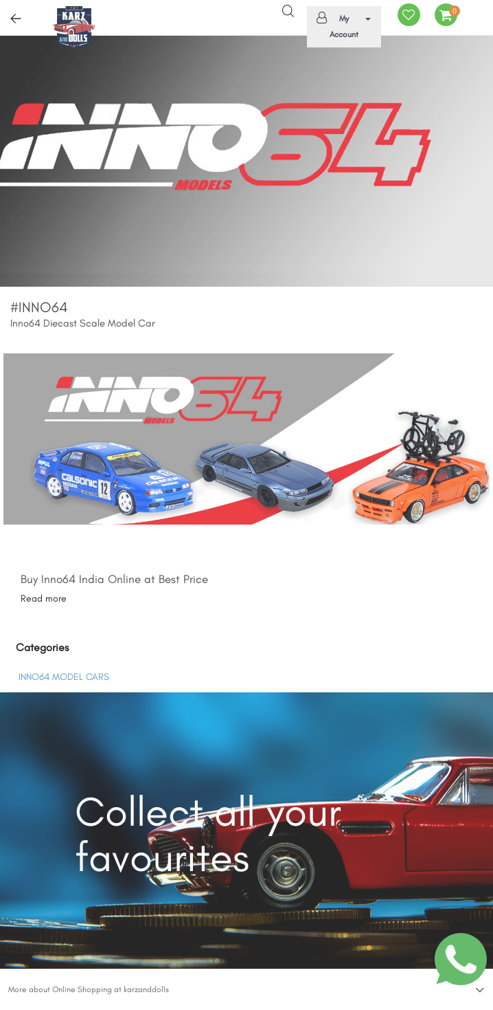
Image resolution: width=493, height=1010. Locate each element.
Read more (44, 598)
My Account (341, 25)
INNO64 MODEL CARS (64, 677)
